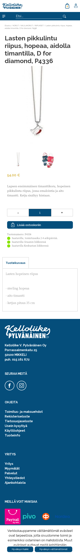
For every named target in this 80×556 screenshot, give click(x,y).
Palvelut (11, 473)
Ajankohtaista (15, 483)
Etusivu (8, 25)
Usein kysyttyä (16, 426)
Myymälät (12, 468)
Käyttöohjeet (15, 430)
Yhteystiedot (15, 478)
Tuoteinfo (12, 435)
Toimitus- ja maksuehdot (24, 412)
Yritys (9, 464)
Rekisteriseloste (17, 416)
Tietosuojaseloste (19, 421)
